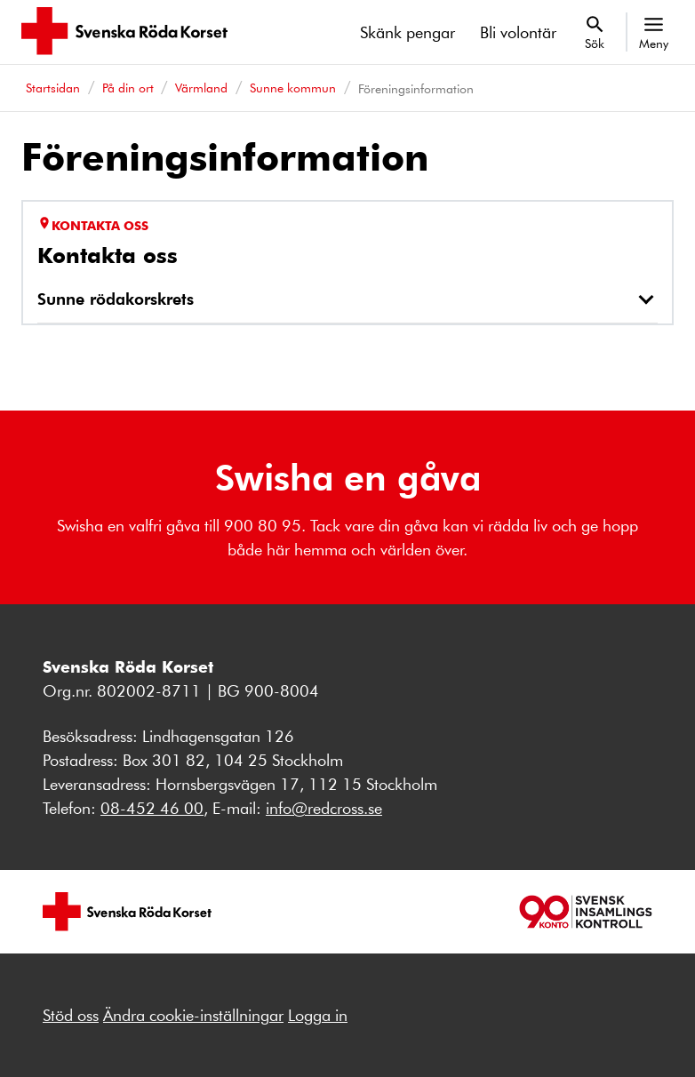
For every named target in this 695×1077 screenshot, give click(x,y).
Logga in (318, 1014)
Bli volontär (518, 32)
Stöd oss (71, 1014)
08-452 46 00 (152, 807)
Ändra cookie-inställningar (193, 1014)
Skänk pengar (407, 32)
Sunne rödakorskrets (115, 298)
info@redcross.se (324, 807)
